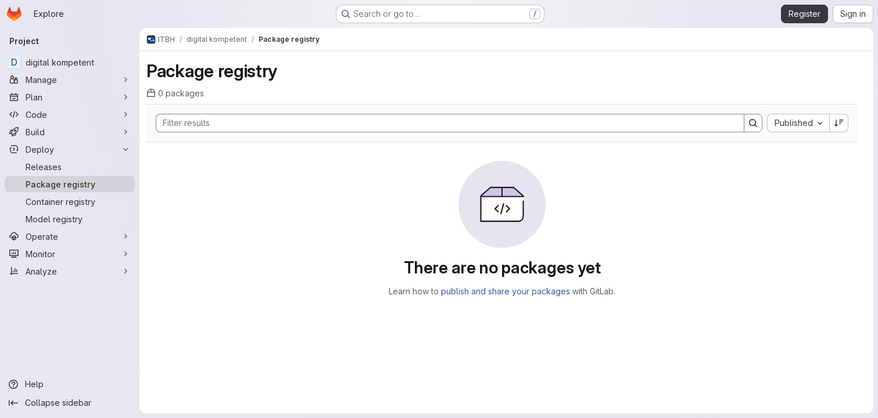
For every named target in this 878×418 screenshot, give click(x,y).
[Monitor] (70, 254)
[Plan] (70, 97)
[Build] (70, 132)
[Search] (444, 123)
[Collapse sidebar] (70, 403)
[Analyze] (70, 271)
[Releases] (70, 166)
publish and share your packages (505, 291)
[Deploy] (70, 149)
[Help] (70, 384)
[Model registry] (70, 219)
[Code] (70, 114)
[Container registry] (70, 201)
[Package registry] (70, 184)
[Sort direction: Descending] (839, 123)
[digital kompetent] (70, 62)
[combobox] (798, 123)
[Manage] (70, 79)
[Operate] (70, 236)
